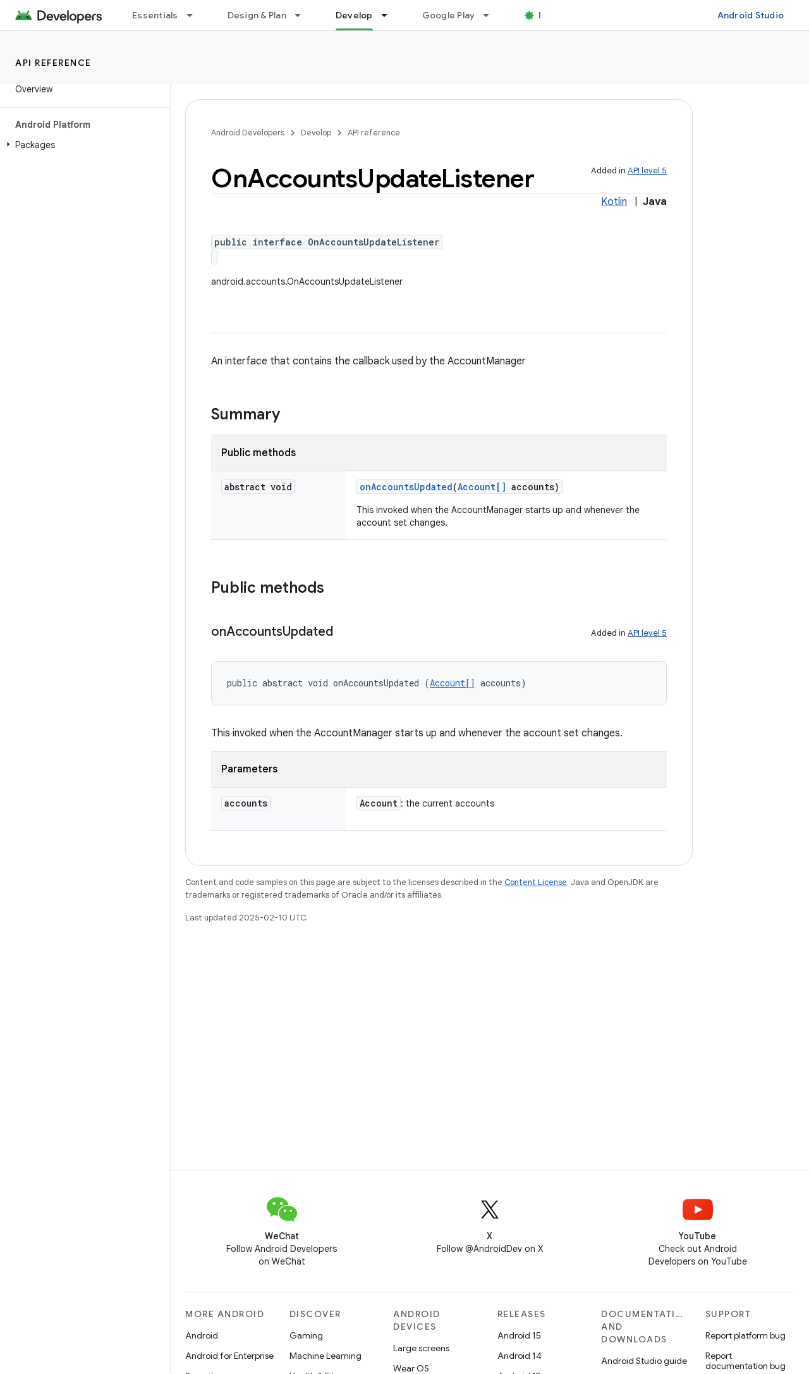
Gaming (306, 1335)
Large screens (421, 1348)
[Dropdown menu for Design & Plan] (303, 15)
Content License (535, 882)
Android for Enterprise (229, 1355)
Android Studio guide (644, 1360)
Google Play (448, 15)
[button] (82, 145)
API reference (53, 62)
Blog (548, 15)
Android (201, 1335)
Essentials (155, 15)
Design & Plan (257, 15)
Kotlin (614, 201)
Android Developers (247, 132)
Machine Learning (325, 1355)
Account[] (482, 487)
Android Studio (750, 15)
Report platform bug (745, 1335)
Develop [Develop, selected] (354, 15)
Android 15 (519, 1335)
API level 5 (647, 170)
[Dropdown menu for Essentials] (195, 15)
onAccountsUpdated (406, 487)
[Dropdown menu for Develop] (390, 15)
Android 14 (519, 1355)
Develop (316, 132)
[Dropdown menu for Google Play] (492, 15)
